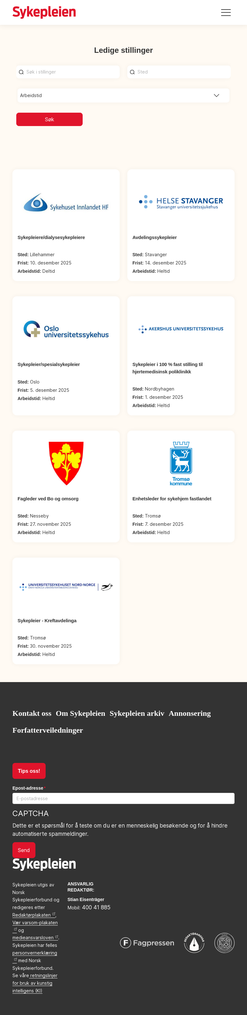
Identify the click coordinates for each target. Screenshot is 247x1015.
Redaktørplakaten (33, 915)
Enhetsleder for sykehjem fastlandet (171, 498)
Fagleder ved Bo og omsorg (48, 498)
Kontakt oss (31, 713)
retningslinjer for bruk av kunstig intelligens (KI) (34, 983)
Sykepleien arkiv (137, 713)
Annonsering (190, 713)
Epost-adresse (27, 788)
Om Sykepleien (80, 713)
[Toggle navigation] (226, 12)
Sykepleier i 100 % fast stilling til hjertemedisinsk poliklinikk (167, 368)
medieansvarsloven (35, 937)
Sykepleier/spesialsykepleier (49, 364)
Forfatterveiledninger (47, 730)
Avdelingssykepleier (154, 237)
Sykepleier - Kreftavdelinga (47, 620)
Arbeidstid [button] (31, 95)
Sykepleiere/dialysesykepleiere (51, 237)
